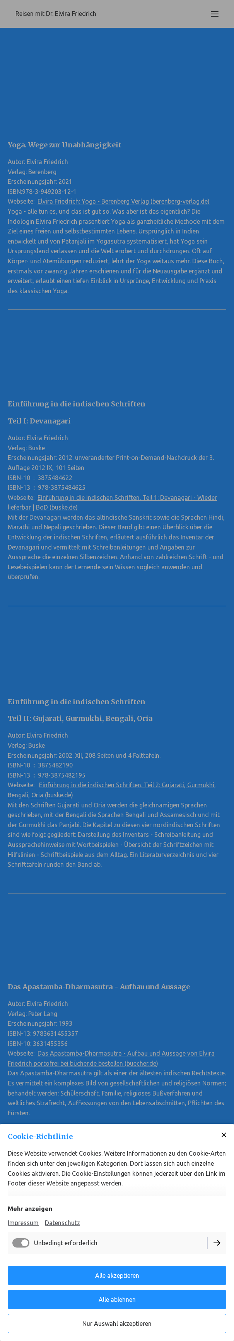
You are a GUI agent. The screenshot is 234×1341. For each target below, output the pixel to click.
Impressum (23, 1222)
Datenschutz (62, 1222)
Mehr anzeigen (30, 1208)
